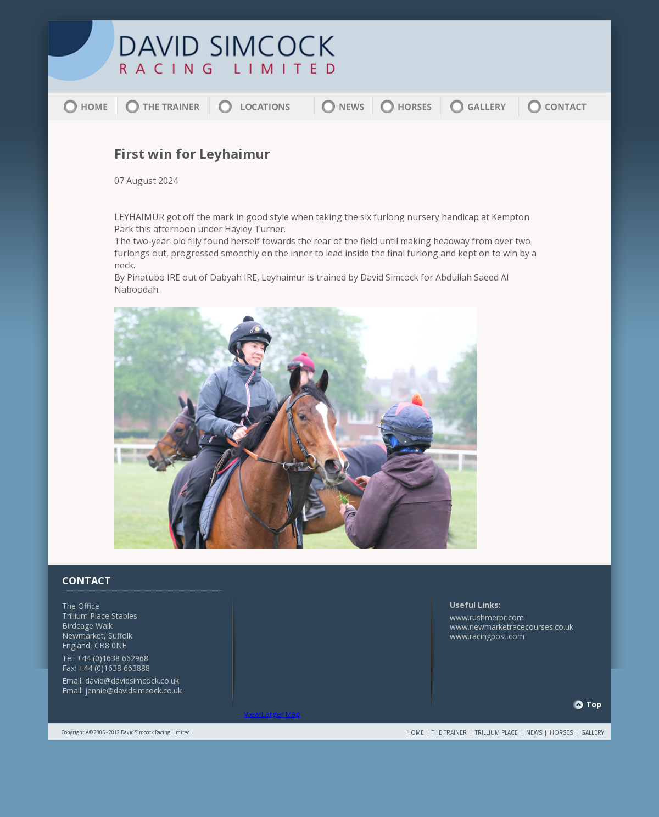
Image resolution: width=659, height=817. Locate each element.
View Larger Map (272, 714)
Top (593, 704)
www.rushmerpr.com (487, 617)
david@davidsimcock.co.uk (132, 680)
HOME (415, 732)
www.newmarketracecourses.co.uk (511, 627)
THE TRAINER (449, 732)
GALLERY (592, 732)
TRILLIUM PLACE (496, 732)
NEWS (534, 732)
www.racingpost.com (487, 636)
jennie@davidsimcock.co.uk (133, 690)
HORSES (561, 732)
